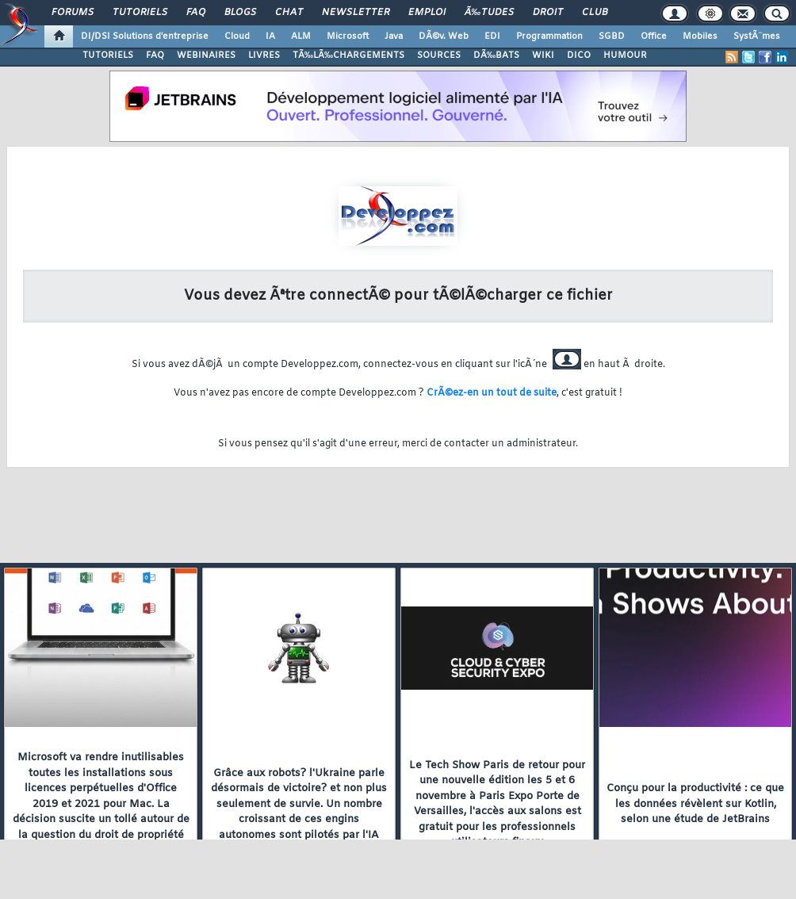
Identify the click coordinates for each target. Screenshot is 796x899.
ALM (301, 36)
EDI (492, 36)
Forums (72, 12)
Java (394, 36)
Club (594, 12)
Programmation (549, 36)
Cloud (237, 36)
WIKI (543, 55)
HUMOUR (625, 55)
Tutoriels (140, 12)
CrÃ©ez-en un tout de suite (492, 393)
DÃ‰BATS (496, 55)
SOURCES (439, 55)
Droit (547, 12)
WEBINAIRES (206, 55)
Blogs (240, 12)
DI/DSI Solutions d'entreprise (145, 36)
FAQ (196, 12)
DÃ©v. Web (444, 36)
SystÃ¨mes (756, 36)
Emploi (427, 12)
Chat (289, 12)
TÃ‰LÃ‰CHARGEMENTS (348, 55)
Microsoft (348, 36)
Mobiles (700, 36)
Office (654, 36)
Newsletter (355, 12)
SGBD (612, 36)
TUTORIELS (107, 55)
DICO (579, 55)
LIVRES (264, 55)
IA (270, 36)
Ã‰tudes (489, 12)
